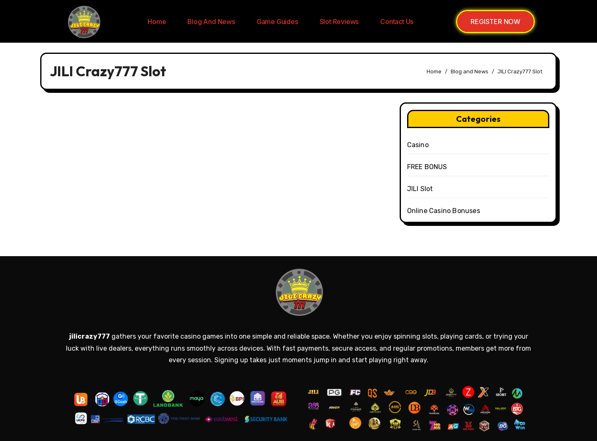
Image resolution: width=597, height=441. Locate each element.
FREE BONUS (427, 167)
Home (157, 21)
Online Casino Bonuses (443, 211)
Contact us (396, 21)
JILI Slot (420, 189)
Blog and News (211, 21)
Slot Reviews (339, 21)
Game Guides (277, 21)
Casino (418, 145)
